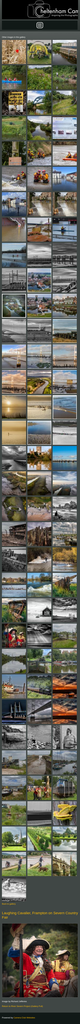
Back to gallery (9, 904)
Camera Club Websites (24, 1017)
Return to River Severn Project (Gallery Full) (22, 1006)
